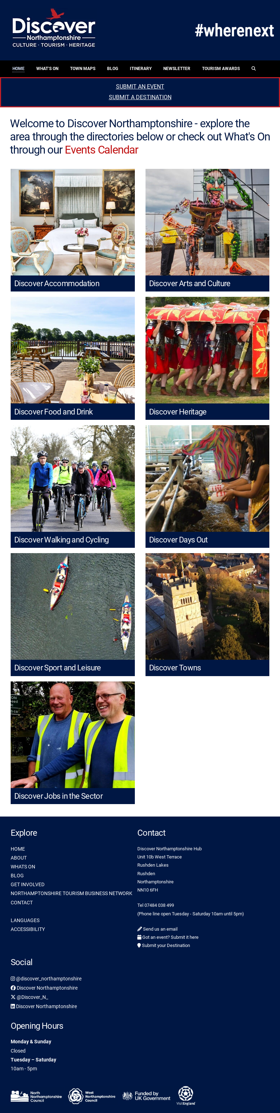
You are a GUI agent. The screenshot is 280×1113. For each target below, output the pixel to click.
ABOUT (19, 858)
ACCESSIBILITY (28, 929)
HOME (18, 849)
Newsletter (176, 68)
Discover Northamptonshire (44, 988)
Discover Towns (175, 667)
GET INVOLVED (27, 884)
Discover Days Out (178, 539)
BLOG (17, 875)
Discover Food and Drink (53, 411)
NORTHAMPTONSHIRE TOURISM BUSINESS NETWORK (71, 893)
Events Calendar (101, 149)
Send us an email (157, 929)
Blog (112, 68)
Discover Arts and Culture (190, 283)
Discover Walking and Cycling (61, 539)
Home (18, 68)
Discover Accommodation (56, 283)
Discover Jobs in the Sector (58, 796)
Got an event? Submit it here (168, 937)
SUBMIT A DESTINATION (140, 97)
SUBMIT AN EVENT (140, 86)
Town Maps (82, 68)
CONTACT (22, 902)
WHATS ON (23, 866)
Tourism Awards (221, 68)
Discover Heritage (178, 411)
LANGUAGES (25, 920)
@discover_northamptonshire (46, 978)
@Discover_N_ (29, 997)
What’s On (47, 68)
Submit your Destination (163, 945)
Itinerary (141, 68)
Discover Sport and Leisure (57, 667)
